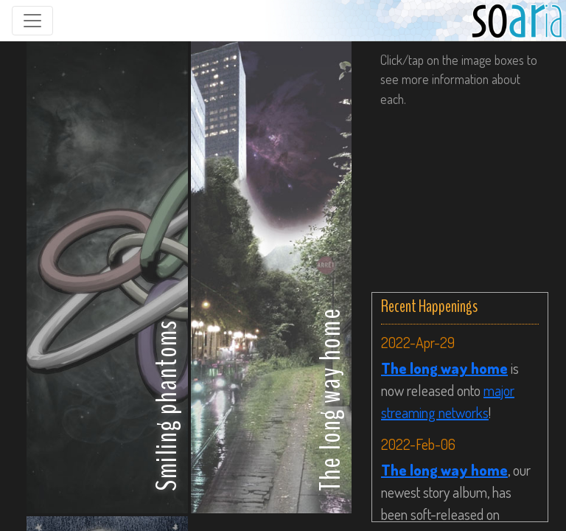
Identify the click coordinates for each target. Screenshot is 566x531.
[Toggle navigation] (32, 20)
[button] (107, 277)
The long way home (444, 368)
